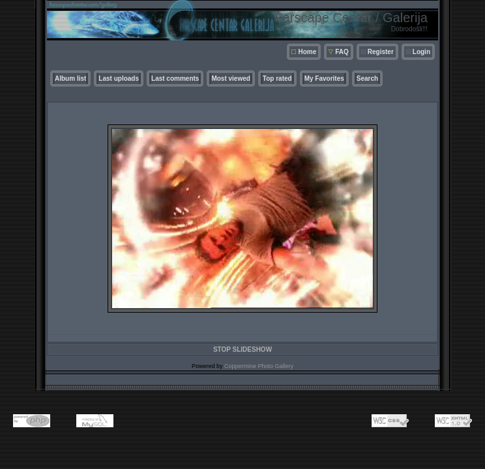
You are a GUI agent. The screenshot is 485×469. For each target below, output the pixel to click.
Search (367, 78)
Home (307, 51)
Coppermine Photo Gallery (258, 366)
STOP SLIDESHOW (242, 349)
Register (381, 51)
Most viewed (230, 78)
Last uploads (118, 78)
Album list (70, 78)
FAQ (342, 51)
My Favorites (324, 78)
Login (421, 51)
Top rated (277, 78)
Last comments (175, 78)
